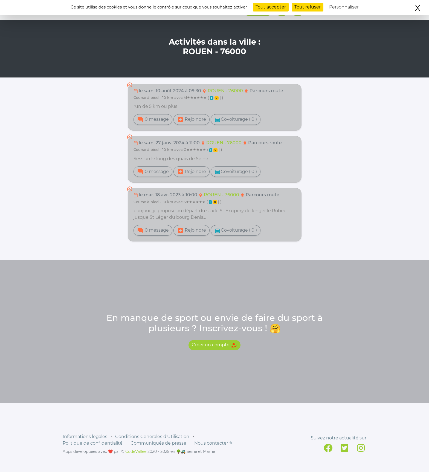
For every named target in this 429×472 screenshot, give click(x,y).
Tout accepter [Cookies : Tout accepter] (271, 7)
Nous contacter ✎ (213, 443)
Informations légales (85, 436)
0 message (153, 119)
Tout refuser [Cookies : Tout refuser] (307, 7)
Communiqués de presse (158, 443)
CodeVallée (135, 451)
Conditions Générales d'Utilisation (152, 436)
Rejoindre (191, 119)
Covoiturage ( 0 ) (235, 119)
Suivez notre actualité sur (338, 438)
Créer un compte (214, 345)
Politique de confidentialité (93, 443)
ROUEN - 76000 (226, 90)
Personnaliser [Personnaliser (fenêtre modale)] (344, 7)
